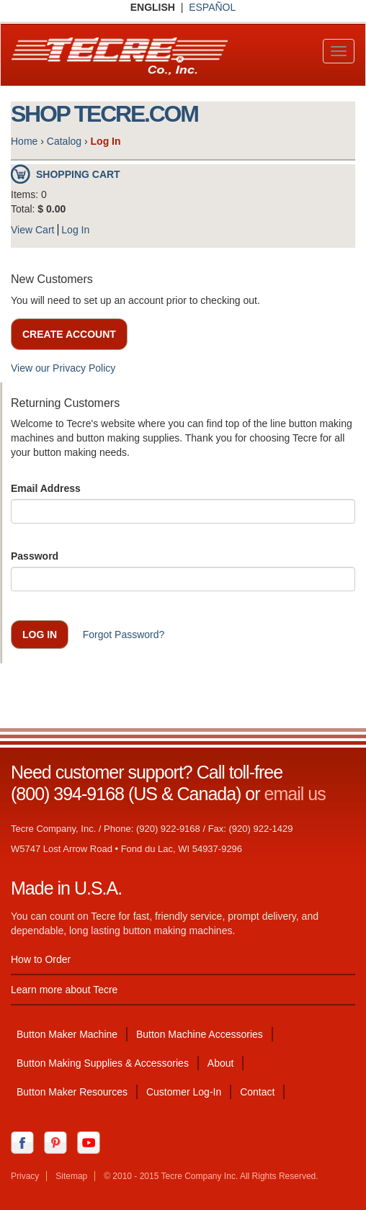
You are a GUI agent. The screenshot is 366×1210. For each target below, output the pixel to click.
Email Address (46, 488)
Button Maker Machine (67, 1034)
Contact (257, 1092)
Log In (75, 230)
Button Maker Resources (72, 1092)
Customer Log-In (183, 1092)
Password (34, 556)
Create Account (69, 334)
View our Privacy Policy (63, 368)
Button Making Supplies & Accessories (103, 1063)
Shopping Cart (78, 174)
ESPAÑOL (212, 7)
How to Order (41, 959)
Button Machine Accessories (199, 1034)
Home (24, 141)
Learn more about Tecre (64, 989)
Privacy (25, 1176)
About (220, 1063)
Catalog (64, 141)
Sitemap (71, 1176)
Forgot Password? (124, 634)
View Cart (32, 230)
